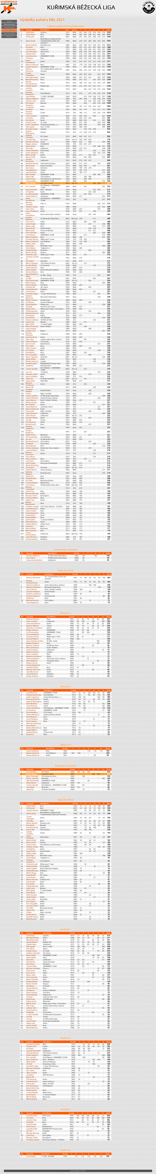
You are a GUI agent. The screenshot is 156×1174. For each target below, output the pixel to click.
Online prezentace (9, 24)
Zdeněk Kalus (31, 49)
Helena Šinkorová (32, 409)
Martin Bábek (31, 528)
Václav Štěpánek (32, 151)
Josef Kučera (30, 292)
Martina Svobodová (30, 488)
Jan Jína (28, 439)
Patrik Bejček (30, 248)
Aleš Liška (29, 148)
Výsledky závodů (9, 27)
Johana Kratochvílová (31, 534)
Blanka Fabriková (32, 241)
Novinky (9, 21)
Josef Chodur (31, 463)
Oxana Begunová (32, 513)
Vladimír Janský (31, 207)
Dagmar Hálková (32, 99)
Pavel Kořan (30, 318)
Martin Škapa (31, 283)
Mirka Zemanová (32, 326)
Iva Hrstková (30, 235)
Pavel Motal (30, 353)
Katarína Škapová (29, 473)
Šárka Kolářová (31, 342)
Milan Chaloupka (32, 263)
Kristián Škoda (31, 265)
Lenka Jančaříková (30, 199)
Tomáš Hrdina (31, 181)
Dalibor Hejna (31, 244)
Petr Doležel (30, 405)
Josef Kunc (30, 461)
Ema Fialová (30, 485)
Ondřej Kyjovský (32, 311)
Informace (9, 36)
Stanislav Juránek (32, 506)
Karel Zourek (30, 344)
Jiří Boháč (29, 109)
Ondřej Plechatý (31, 289)
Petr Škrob (30, 120)
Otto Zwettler (31, 233)
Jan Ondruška (31, 140)
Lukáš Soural (30, 179)
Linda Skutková (31, 413)
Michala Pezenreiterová (31, 83)
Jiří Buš (28, 394)
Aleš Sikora (30, 168)
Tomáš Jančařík (31, 369)
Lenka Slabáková (32, 153)
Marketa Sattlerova (30, 384)
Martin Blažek (31, 183)
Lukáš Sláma (30, 34)
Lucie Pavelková (31, 450)
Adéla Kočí (30, 476)
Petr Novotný (31, 422)
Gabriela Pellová (32, 498)
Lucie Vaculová (31, 116)
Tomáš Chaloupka (30, 74)
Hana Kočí (29, 526)
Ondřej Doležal (31, 250)
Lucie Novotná (31, 56)
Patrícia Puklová (32, 272)
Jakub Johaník (31, 270)
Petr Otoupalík (31, 355)
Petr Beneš (30, 103)
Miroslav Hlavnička (29, 334)
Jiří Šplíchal (30, 192)
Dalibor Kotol (31, 435)
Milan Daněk (30, 230)
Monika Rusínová (32, 313)
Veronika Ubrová (32, 239)
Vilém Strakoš (31, 348)
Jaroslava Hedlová (29, 390)
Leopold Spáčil (31, 363)
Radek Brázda (31, 478)
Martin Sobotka (32, 237)
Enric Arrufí (30, 222)
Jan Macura (30, 302)
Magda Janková (31, 144)
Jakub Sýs (29, 379)
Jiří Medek (29, 444)
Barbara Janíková (32, 320)
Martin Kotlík (31, 155)
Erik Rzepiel (30, 315)
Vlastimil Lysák (31, 255)
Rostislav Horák (32, 129)
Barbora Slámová (32, 65)
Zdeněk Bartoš (31, 470)
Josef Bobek (30, 97)
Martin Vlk (29, 387)
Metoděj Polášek (32, 77)
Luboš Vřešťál (31, 511)
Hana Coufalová (31, 376)
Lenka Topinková (32, 125)
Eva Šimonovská (32, 194)
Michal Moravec (31, 522)
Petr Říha (29, 481)
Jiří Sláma (29, 58)
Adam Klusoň (31, 416)
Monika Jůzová (31, 402)
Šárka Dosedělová (30, 214)
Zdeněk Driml (31, 54)
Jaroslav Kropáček (29, 89)
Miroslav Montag (32, 493)
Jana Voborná (31, 400)
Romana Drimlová (29, 113)
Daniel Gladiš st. (32, 196)
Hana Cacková (31, 459)
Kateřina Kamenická (30, 93)
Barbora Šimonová (29, 70)
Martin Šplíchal (31, 45)
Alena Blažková (31, 407)
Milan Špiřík (30, 324)
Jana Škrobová (31, 172)
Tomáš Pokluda (31, 483)
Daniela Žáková (31, 524)
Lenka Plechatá (31, 537)
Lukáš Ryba (30, 32)
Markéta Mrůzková (29, 297)
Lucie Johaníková (32, 211)
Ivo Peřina (29, 118)
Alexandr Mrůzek (32, 163)
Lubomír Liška (31, 101)
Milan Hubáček (31, 531)
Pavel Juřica (30, 209)
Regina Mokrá (31, 517)
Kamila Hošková (32, 539)
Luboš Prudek (31, 224)
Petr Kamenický (31, 437)
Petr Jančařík (30, 186)
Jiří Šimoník (30, 37)
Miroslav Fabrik (31, 496)
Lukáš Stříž (30, 491)
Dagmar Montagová (30, 132)
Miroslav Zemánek (29, 204)
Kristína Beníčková (29, 432)
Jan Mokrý (29, 366)
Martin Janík (30, 226)
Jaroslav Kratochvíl (29, 160)
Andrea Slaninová (32, 448)
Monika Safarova (32, 361)
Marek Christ (30, 309)
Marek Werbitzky (32, 465)
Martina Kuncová (32, 441)
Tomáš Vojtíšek (32, 396)
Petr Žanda (30, 350)
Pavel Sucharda (31, 190)
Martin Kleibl (30, 174)
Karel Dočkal (30, 520)
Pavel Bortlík (30, 287)
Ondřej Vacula (31, 122)
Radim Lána (30, 500)
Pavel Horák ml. (31, 337)
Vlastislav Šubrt (32, 374)
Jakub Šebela (31, 359)
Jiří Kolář (29, 307)
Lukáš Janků (30, 381)
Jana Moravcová (32, 509)
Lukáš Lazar (30, 322)
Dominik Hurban (32, 418)
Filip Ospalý (30, 127)
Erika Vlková (30, 457)
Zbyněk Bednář (31, 86)
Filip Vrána (30, 339)
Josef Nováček (31, 52)
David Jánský (30, 146)
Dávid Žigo (30, 246)
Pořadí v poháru (9, 30)
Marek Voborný (31, 300)
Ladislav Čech (31, 331)
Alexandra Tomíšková (30, 106)
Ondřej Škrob (31, 515)
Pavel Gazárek (31, 329)
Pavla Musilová (31, 170)
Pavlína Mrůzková (32, 398)
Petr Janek (30, 346)
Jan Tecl (29, 372)
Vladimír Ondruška (29, 136)
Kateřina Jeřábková (29, 427)
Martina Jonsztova (29, 453)
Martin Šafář (30, 157)
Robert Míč (30, 177)
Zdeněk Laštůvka (32, 142)
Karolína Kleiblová (29, 219)
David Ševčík (30, 228)
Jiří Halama (30, 261)
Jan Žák (28, 420)
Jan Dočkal (30, 468)
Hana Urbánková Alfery (34, 641)
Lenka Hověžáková (30, 61)
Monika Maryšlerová (30, 503)
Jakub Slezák (30, 41)
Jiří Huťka (29, 47)
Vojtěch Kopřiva (32, 67)
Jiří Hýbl (28, 278)
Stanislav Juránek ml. (30, 861)
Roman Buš (30, 411)
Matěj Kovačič (31, 424)
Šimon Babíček (31, 304)
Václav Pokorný (31, 268)
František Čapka (32, 294)
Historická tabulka (9, 33)
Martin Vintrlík (31, 252)
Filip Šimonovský (32, 281)
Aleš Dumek (30, 166)
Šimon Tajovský (32, 357)
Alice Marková (31, 446)
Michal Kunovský (32, 80)
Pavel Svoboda (31, 285)
